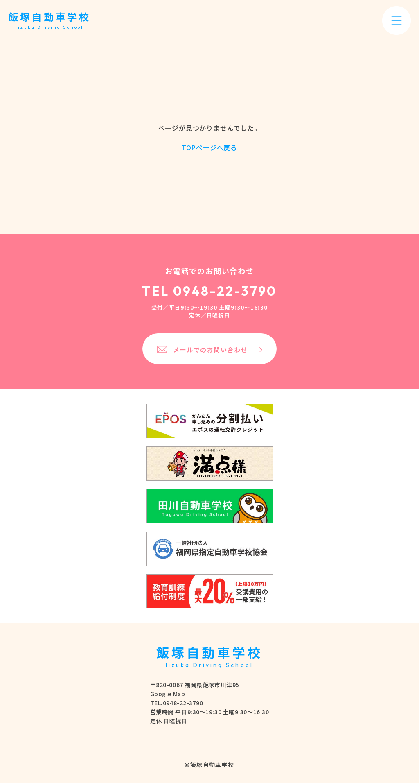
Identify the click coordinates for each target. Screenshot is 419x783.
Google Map (167, 694)
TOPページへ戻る (209, 147)
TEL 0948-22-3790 (209, 291)
